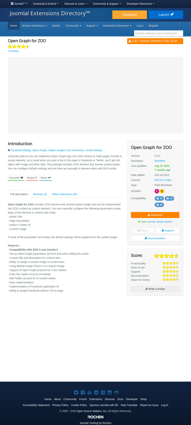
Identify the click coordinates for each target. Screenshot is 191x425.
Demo (143, 230)
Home (13, 25)
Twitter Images (56, 150)
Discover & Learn (75, 3)
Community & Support (107, 3)
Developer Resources (141, 3)
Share (45, 177)
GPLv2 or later (163, 180)
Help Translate (129, 405)
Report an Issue (149, 405)
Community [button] (73, 25)
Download (129, 15)
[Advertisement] (155, 322)
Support (168, 230)
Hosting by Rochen (95, 422)
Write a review (155, 288)
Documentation (155, 238)
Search (56, 25)
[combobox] (158, 33)
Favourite (16, 177)
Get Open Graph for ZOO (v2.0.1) (155, 41)
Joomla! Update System (160, 221)
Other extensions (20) (64, 194)
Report (32, 177)
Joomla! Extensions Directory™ (50, 13)
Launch (166, 15)
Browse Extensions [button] (34, 25)
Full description (19, 194)
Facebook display (21, 150)
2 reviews (13, 51)
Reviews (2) (40, 194)
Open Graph (39, 150)
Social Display (94, 150)
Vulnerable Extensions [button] (117, 25)
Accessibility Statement (36, 405)
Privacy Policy (60, 405)
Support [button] (92, 25)
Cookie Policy (79, 405)
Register (153, 25)
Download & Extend (46, 3)
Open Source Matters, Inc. (92, 411)
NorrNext (160, 160)
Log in (140, 25)
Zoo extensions (75, 150)
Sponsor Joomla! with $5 (104, 405)
